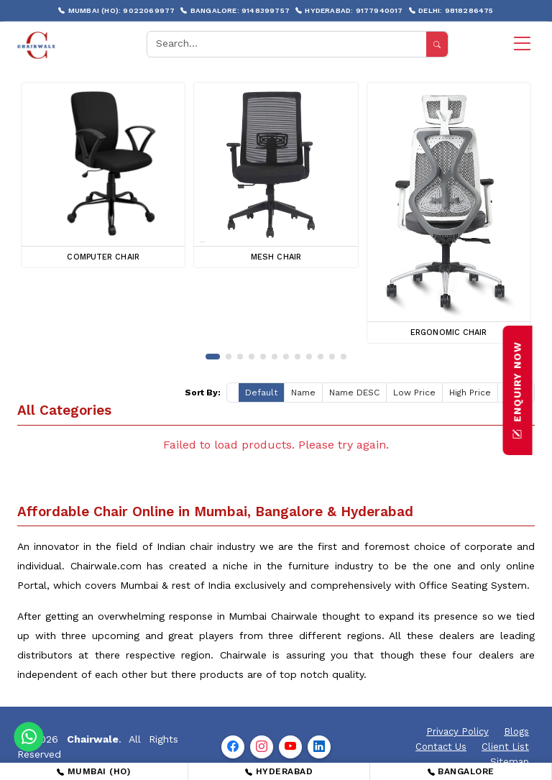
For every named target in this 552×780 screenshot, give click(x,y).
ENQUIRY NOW (517, 390)
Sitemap (509, 761)
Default (261, 392)
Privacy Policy (457, 731)
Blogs (516, 731)
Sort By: (203, 392)
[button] (213, 356)
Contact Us (440, 746)
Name (303, 392)
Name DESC (354, 392)
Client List (505, 746)
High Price (470, 392)
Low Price (414, 392)
